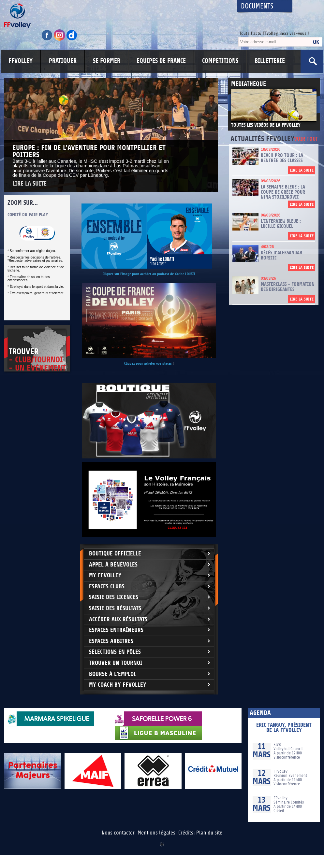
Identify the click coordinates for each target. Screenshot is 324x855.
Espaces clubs (107, 586)
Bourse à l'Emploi (112, 674)
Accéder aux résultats (118, 619)
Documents (257, 6)
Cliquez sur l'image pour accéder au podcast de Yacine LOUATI (149, 274)
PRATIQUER (63, 60)
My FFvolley (105, 575)
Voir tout (306, 139)
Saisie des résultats (115, 608)
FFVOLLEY (20, 60)
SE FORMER (106, 60)
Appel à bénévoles (113, 564)
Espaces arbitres (111, 641)
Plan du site (209, 833)
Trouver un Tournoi (115, 663)
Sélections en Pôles (115, 652)
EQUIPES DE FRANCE (161, 60)
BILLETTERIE (270, 60)
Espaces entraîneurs (116, 630)
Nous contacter (118, 833)
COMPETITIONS (220, 60)
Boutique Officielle (115, 553)
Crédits (185, 833)
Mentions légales (156, 833)
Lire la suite (29, 184)
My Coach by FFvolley (117, 684)
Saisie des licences (113, 597)
